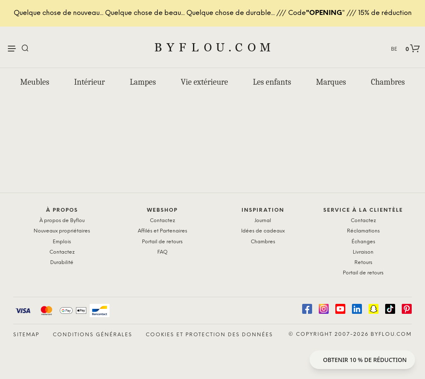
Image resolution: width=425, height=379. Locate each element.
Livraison (363, 252)
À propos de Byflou (62, 220)
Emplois (62, 242)
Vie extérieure (204, 82)
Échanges (363, 242)
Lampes (143, 82)
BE (394, 49)
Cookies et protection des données (209, 334)
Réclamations (363, 231)
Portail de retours (162, 242)
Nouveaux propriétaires (62, 231)
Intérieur (89, 82)
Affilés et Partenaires (162, 231)
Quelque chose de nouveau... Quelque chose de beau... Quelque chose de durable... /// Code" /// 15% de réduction (213, 13)
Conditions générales (92, 334)
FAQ (162, 252)
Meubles (34, 82)
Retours (363, 262)
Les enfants (272, 82)
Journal (262, 220)
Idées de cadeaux (263, 231)
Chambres (388, 82)
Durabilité (61, 262)
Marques (331, 82)
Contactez (62, 252)
